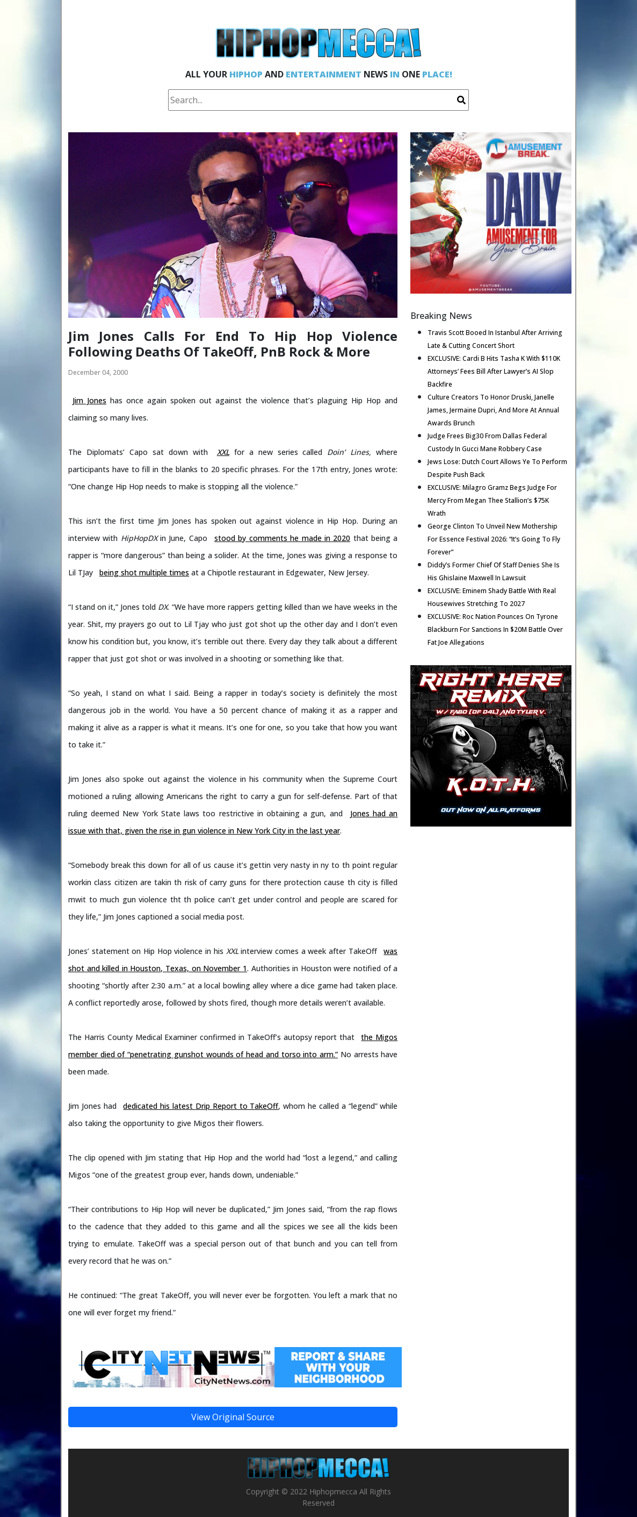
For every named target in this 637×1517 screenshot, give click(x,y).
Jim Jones (89, 400)
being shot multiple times (144, 572)
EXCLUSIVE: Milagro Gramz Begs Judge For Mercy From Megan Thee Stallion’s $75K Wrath (492, 500)
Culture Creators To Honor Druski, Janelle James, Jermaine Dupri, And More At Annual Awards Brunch (493, 410)
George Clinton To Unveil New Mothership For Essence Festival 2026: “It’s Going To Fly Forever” (494, 539)
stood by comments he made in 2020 (282, 538)
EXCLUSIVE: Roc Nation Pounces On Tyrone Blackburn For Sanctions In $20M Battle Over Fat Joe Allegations (495, 629)
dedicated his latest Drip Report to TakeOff (200, 1106)
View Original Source (232, 1417)
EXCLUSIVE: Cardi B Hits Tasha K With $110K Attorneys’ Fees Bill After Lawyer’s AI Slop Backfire (494, 371)
